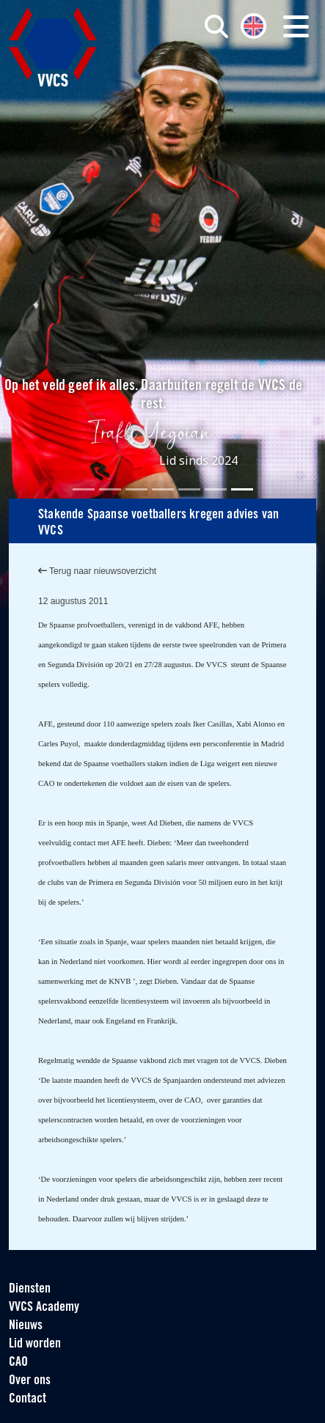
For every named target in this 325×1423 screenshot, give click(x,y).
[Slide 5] (189, 489)
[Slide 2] (110, 489)
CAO (18, 1362)
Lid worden (35, 1344)
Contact (27, 1399)
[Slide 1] (84, 489)
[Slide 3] (136, 489)
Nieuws (26, 1326)
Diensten (30, 1289)
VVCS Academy (44, 1307)
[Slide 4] (163, 489)
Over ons (30, 1381)
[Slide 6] (216, 489)
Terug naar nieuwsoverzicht (97, 571)
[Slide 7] (242, 489)
